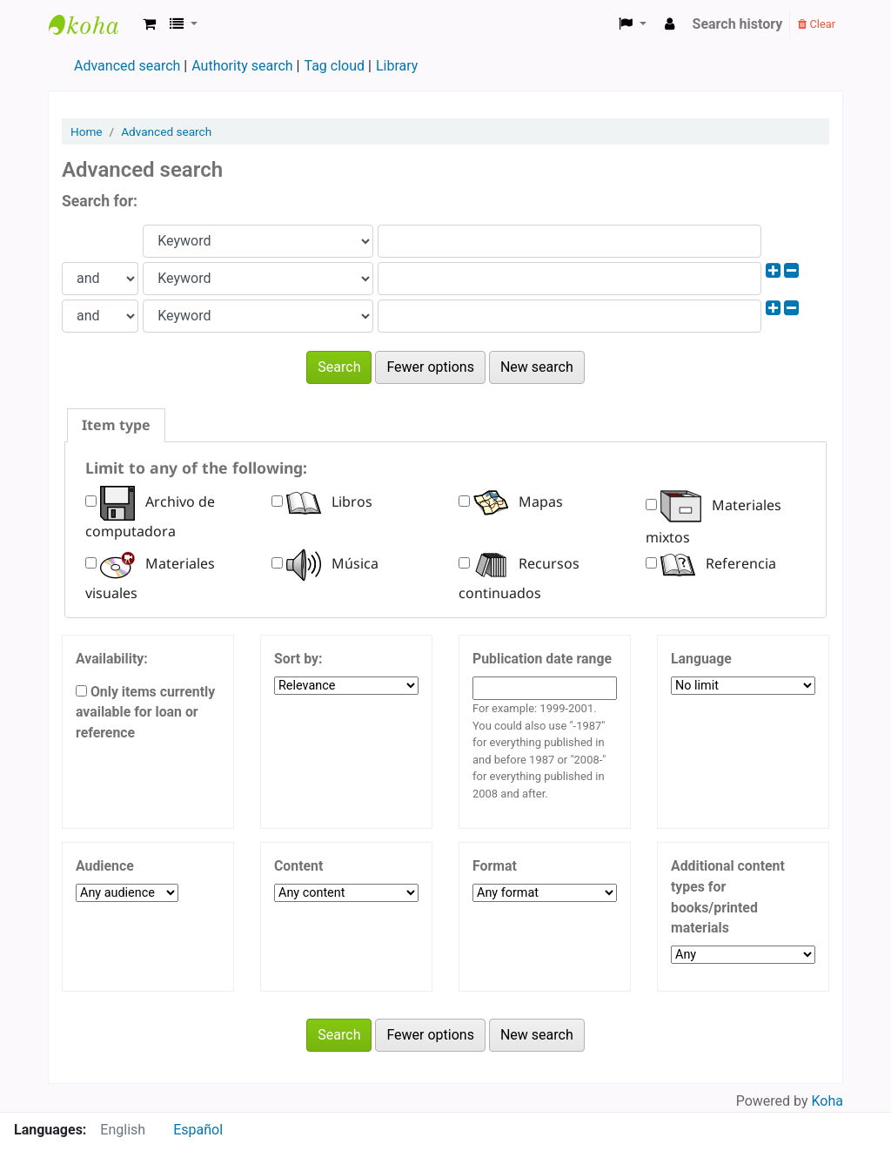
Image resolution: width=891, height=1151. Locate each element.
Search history (738, 24)
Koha (827, 1101)
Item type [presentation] (116, 424)
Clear (816, 23)
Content (298, 866)
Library (397, 65)
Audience (105, 866)
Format (494, 866)
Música (332, 563)
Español (198, 1129)
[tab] (116, 425)
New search (536, 367)
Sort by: (298, 658)
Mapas (518, 501)
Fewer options (430, 367)
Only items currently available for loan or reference (145, 712)
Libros (329, 501)
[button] (149, 24)
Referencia (718, 563)
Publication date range (542, 658)
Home (86, 131)
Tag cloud (334, 65)
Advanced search (127, 65)
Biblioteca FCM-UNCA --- (92, 24)
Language (701, 658)
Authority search (241, 65)
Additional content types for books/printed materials (728, 897)
